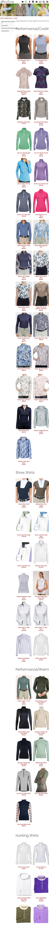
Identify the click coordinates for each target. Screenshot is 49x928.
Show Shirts (4, 25)
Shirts (15, 18)
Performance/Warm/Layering (7, 28)
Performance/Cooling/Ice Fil (7, 22)
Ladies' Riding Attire (6, 18)
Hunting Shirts (5, 31)
